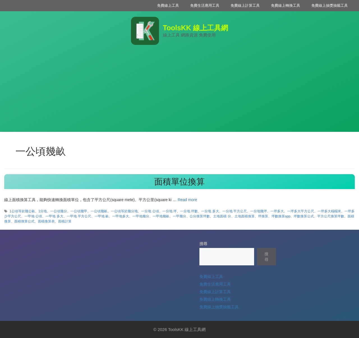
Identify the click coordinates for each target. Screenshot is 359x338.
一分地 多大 (210, 211)
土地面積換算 (244, 216)
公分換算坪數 (200, 216)
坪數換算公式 (304, 216)
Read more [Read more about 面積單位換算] (187, 199)
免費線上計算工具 (245, 5)
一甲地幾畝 (161, 216)
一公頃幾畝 (99, 211)
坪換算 (263, 216)
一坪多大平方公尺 (300, 211)
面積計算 (65, 221)
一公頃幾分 (58, 211)
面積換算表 (46, 221)
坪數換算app (281, 216)
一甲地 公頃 (33, 216)
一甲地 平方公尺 (79, 216)
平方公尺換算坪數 (330, 216)
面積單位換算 (179, 181)
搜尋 (203, 244)
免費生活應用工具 (204, 5)
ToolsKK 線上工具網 (195, 28)
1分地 (42, 211)
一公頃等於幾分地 (124, 211)
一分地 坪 (169, 211)
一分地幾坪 (258, 211)
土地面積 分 (222, 216)
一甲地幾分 (140, 216)
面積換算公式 (24, 221)
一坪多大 (277, 211)
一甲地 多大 (54, 216)
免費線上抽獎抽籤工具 (329, 5)
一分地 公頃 (150, 211)
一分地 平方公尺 (234, 211)
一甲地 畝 (102, 216)
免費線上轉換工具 (285, 5)
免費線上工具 (168, 5)
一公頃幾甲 (78, 211)
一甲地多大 (120, 216)
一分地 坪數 (189, 211)
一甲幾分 (179, 216)
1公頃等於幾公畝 (22, 211)
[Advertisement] (179, 92)
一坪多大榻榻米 (329, 211)
